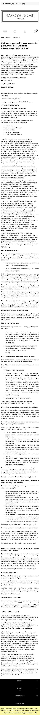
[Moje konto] (25, 31)
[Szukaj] (15, 31)
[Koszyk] (35, 31)
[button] (5, 31)
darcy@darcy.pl (16, 99)
